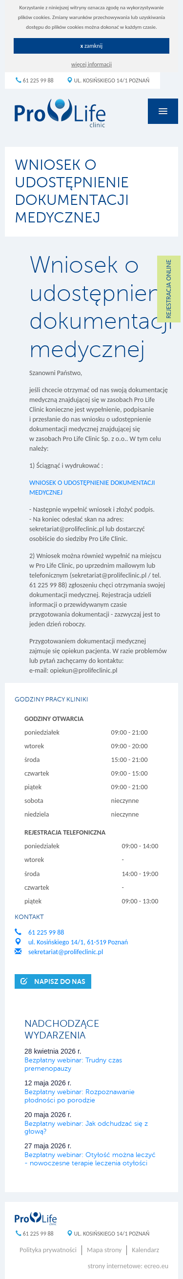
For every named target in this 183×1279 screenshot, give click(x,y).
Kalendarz (145, 1250)
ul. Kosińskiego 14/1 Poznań (108, 80)
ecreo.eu (156, 1266)
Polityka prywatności (48, 1250)
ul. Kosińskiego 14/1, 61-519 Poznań (71, 942)
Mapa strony (104, 1250)
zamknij (92, 45)
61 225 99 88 (35, 80)
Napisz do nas (52, 981)
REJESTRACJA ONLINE (168, 289)
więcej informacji (91, 64)
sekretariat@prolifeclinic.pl (59, 952)
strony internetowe (114, 1266)
